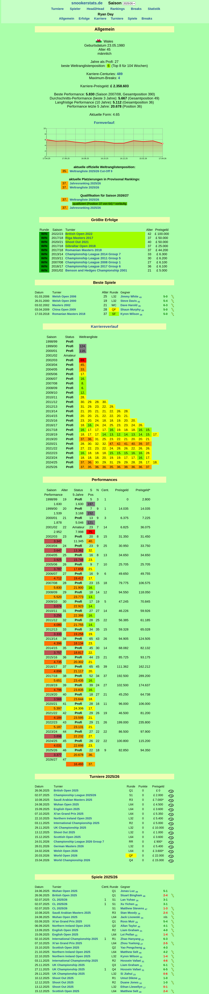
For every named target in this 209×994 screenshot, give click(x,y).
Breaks (136, 9)
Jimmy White (131, 296)
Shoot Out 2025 (64, 832)
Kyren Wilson (131, 313)
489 (120, 74)
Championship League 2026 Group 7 (79, 841)
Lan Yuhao (129, 899)
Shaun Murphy (132, 309)
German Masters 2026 (69, 846)
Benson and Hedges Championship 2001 (96, 270)
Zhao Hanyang (132, 938)
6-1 (165, 965)
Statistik (154, 9)
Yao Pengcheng (132, 947)
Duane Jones (131, 982)
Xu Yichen (129, 904)
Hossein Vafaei (132, 960)
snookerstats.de (87, 3)
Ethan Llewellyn (133, 986)
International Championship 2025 (76, 823)
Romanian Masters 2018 (83, 250)
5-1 (165, 891)
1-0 (165, 978)
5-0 (165, 296)
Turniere (57, 9)
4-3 (165, 947)
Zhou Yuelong (131, 943)
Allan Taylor (130, 925)
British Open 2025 (66, 790)
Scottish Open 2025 (67, 837)
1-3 (165, 908)
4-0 (165, 930)
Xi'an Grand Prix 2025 (68, 813)
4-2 (165, 951)
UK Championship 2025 (70, 827)
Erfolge (84, 18)
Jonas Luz (129, 891)
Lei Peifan (128, 934)
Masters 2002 (61, 305)
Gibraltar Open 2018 (80, 246)
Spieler (75, 9)
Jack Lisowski (131, 917)
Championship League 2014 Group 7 (93, 254)
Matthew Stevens (133, 908)
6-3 (165, 305)
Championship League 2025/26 (75, 795)
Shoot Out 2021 (77, 242)
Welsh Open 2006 (64, 296)
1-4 (165, 934)
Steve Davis (130, 300)
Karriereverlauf (104, 326)
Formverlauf (104, 123)
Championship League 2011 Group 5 (93, 258)
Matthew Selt (130, 951)
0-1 (165, 986)
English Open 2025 (67, 809)
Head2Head (95, 9)
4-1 (165, 925)
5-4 (165, 300)
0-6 (165, 973)
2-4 (165, 895)
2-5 (165, 943)
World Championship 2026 (72, 860)
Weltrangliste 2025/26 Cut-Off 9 (91, 171)
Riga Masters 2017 (79, 238)
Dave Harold (130, 305)
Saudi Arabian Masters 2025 (73, 799)
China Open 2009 (64, 309)
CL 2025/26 (59, 899)
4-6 (165, 960)
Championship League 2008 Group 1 (93, 262)
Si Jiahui (128, 973)
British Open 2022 (78, 234)
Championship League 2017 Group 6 (93, 266)
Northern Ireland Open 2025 (73, 818)
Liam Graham (131, 930)
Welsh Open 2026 (66, 850)
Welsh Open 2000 (64, 300)
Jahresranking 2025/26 (85, 183)
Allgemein (66, 18)
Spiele (132, 18)
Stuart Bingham (132, 895)
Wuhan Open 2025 (66, 804)
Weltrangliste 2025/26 (84, 187)
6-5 (165, 969)
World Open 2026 (65, 855)
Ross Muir (129, 921)
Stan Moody (130, 912)
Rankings (117, 9)
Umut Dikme (130, 978)
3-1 (165, 899)
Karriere (100, 18)
